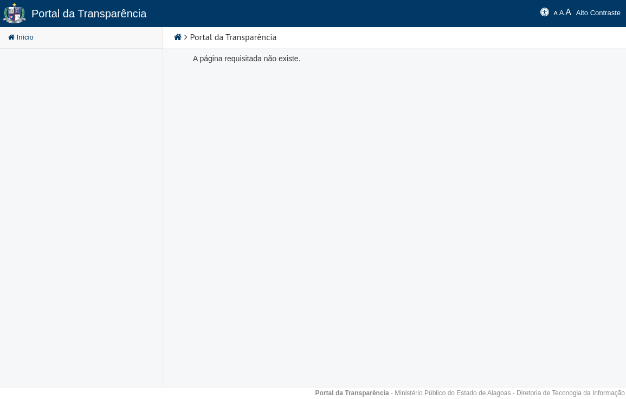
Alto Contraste (598, 13)
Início (21, 37)
